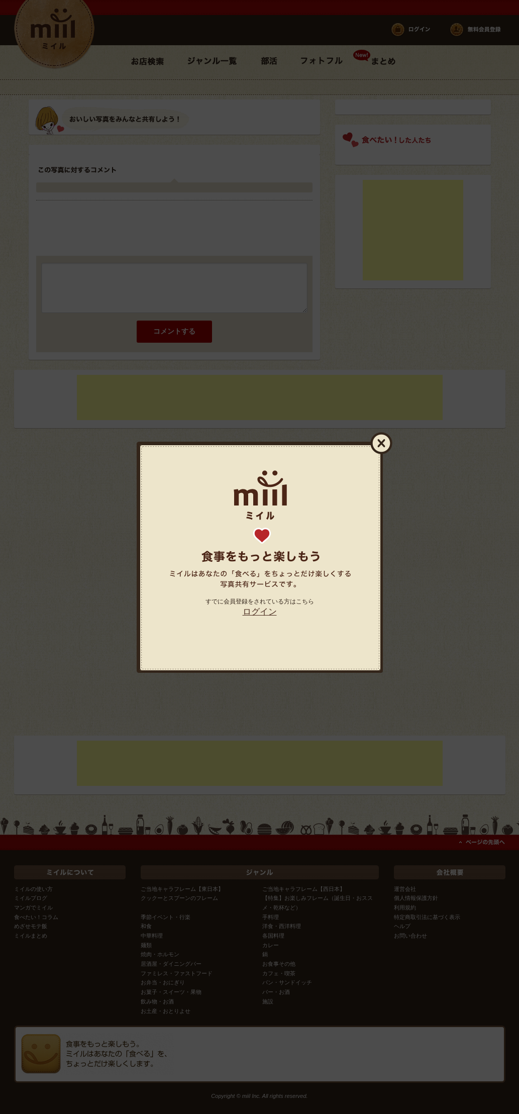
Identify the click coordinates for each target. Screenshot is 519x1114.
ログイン (260, 612)
